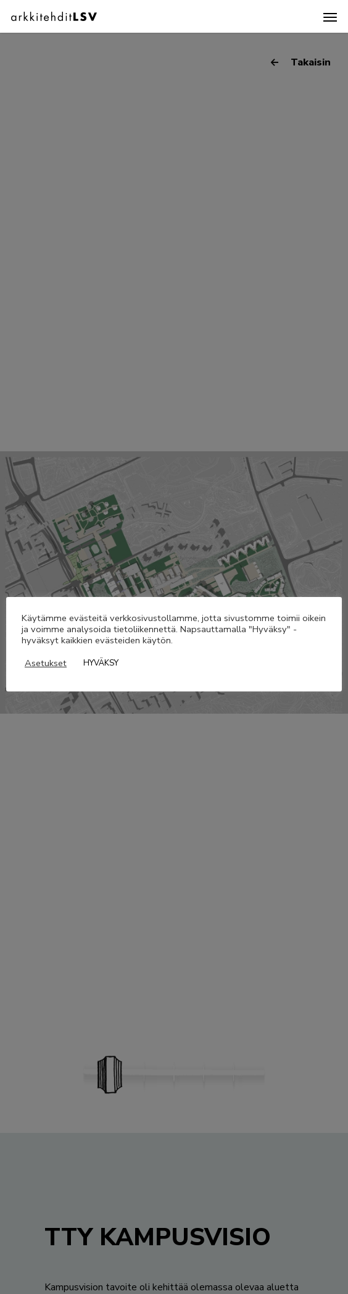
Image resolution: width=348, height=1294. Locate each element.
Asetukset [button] (46, 663)
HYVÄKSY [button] (100, 663)
